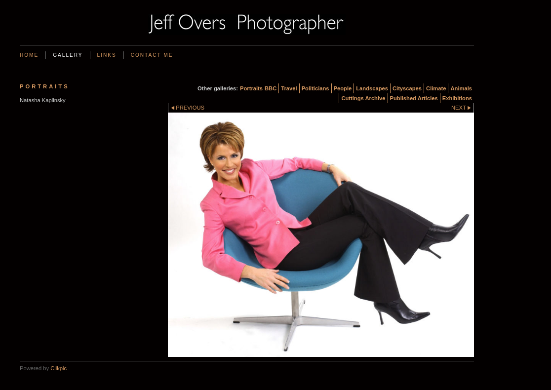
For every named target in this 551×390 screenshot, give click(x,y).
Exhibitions (457, 98)
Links (107, 55)
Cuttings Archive (363, 98)
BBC (270, 88)
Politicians (315, 88)
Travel (289, 88)
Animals (461, 88)
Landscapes (372, 88)
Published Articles (414, 98)
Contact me (152, 55)
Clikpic (58, 368)
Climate (436, 88)
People (343, 88)
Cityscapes (407, 88)
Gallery (67, 55)
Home (29, 55)
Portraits (251, 88)
